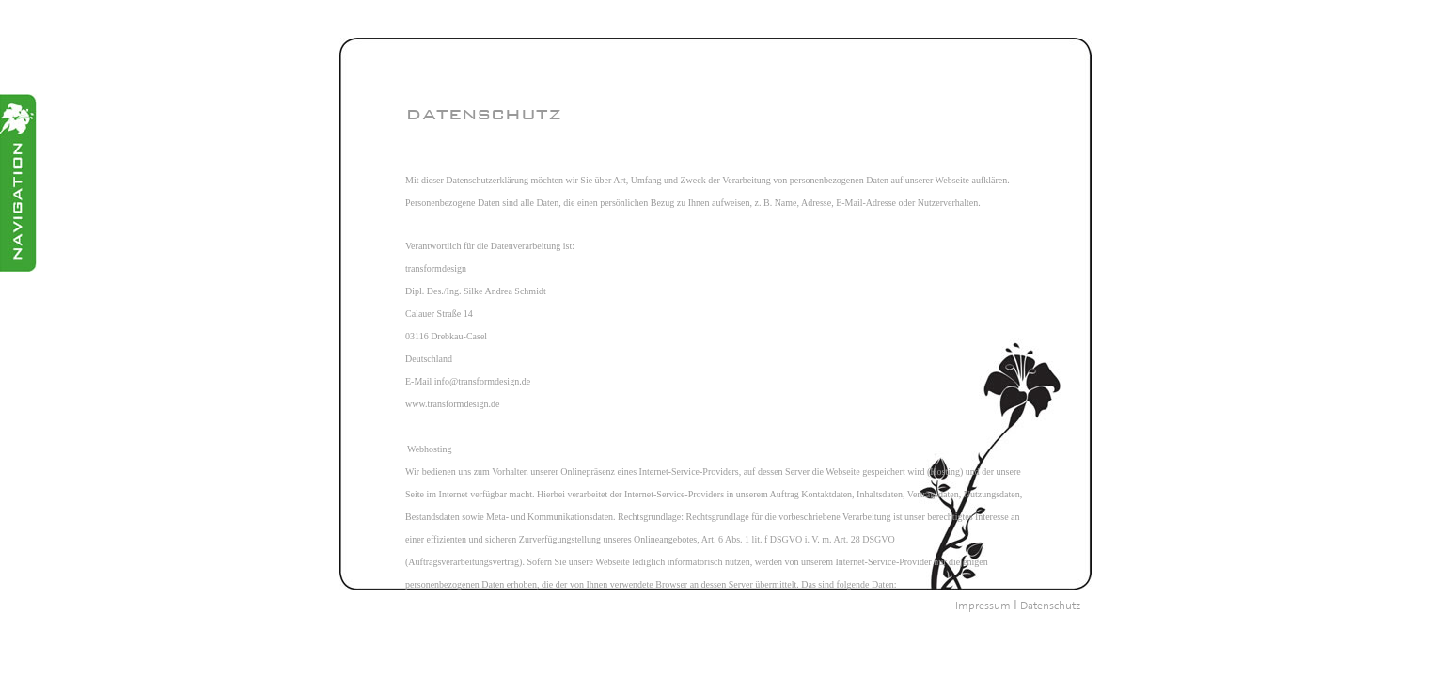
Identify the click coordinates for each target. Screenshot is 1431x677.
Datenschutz (1050, 606)
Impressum (983, 606)
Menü (18, 183)
